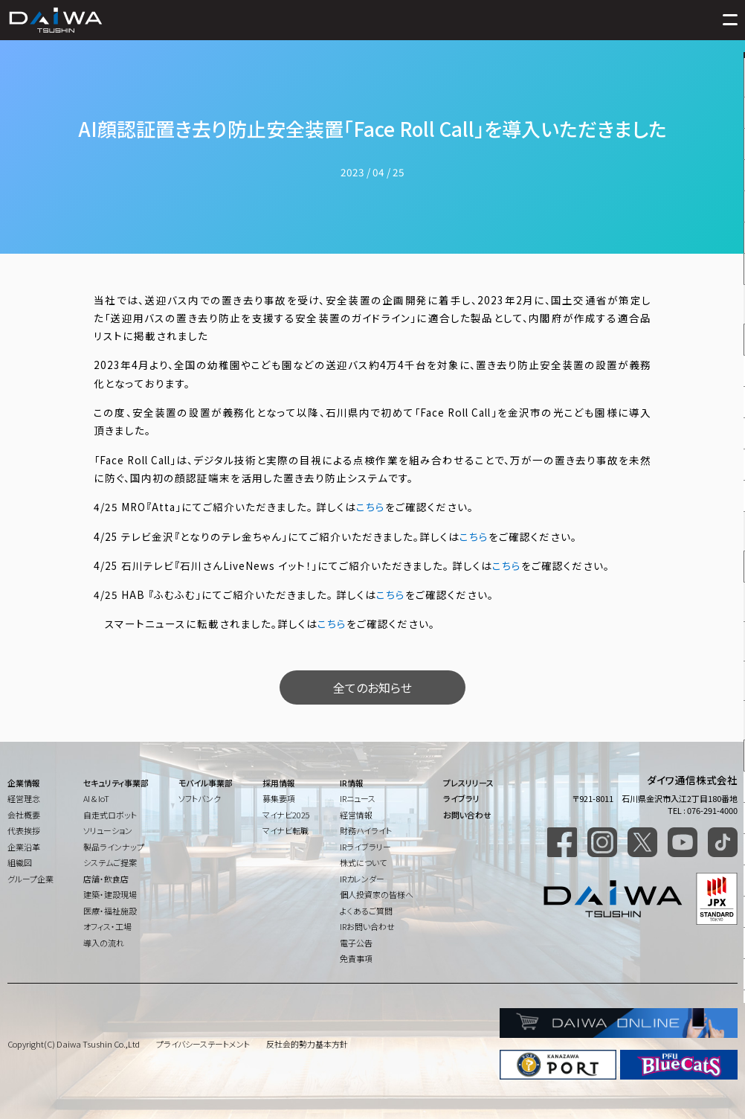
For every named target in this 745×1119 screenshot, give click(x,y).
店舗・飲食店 (106, 879)
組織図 (19, 862)
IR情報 (352, 783)
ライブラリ (461, 798)
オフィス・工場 (107, 926)
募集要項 (278, 798)
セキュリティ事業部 (116, 783)
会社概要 (23, 815)
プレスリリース (468, 783)
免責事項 (356, 958)
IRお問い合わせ (367, 926)
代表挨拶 (23, 830)
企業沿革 (23, 847)
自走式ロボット (110, 815)
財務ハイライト (366, 830)
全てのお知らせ (372, 687)
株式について (363, 862)
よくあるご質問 (366, 911)
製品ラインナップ (113, 847)
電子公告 (356, 943)
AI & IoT (96, 798)
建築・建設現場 (110, 894)
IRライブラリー (365, 847)
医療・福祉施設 (110, 911)
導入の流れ (103, 943)
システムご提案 (110, 862)
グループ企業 (30, 879)
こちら (370, 506)
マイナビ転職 (285, 830)
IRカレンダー (362, 879)
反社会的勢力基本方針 (307, 1044)
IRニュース (357, 798)
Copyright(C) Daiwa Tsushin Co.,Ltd (73, 1044)
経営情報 (356, 815)
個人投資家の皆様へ (376, 894)
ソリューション (107, 830)
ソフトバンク (199, 798)
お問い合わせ (467, 815)
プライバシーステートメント (203, 1044)
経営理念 (23, 798)
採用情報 (278, 783)
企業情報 (23, 783)
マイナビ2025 (286, 815)
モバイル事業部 (205, 783)
